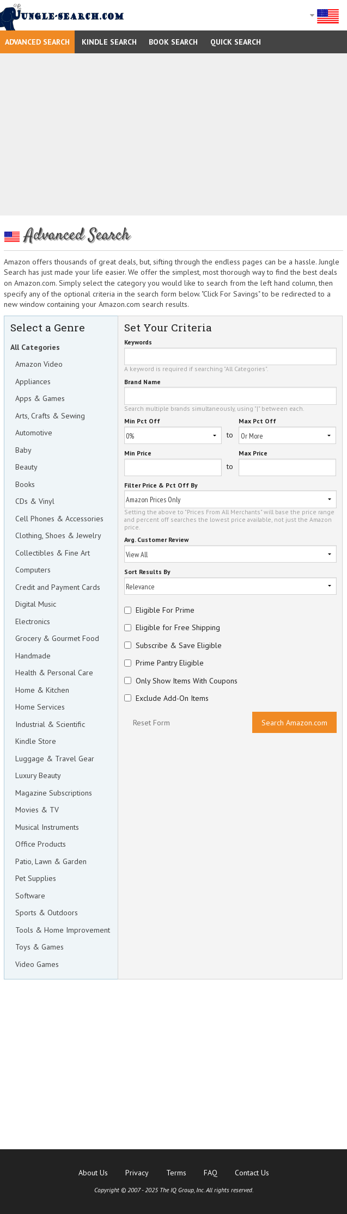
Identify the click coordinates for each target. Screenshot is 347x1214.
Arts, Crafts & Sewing (50, 416)
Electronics (32, 621)
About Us (93, 1173)
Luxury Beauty (38, 775)
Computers (33, 570)
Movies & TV (37, 810)
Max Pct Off (257, 421)
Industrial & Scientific (50, 724)
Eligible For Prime (165, 610)
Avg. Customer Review (156, 540)
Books (25, 484)
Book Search (173, 42)
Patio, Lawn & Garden (51, 861)
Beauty (26, 467)
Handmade (33, 656)
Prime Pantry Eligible (170, 663)
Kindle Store (35, 741)
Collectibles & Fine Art (52, 553)
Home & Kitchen (42, 690)
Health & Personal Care (54, 672)
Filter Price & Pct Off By (161, 485)
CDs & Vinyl (34, 501)
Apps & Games (40, 398)
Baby (23, 450)
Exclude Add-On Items (172, 698)
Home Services (40, 707)
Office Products (40, 844)
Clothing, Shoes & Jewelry (58, 535)
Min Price (137, 453)
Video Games (37, 964)
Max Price (253, 453)
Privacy (137, 1173)
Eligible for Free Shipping (178, 627)
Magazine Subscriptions (53, 793)
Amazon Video (39, 364)
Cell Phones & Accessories (59, 518)
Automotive (33, 432)
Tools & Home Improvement (62, 930)
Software (30, 896)
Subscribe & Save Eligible (179, 645)
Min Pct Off (142, 421)
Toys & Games (39, 947)
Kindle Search (109, 42)
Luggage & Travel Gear (54, 758)
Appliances (33, 381)
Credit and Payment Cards (57, 587)
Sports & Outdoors (46, 912)
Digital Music (35, 604)
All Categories (35, 347)
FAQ (210, 1173)
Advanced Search (37, 42)
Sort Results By (147, 572)
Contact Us (252, 1173)
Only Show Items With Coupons (187, 681)
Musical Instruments (47, 827)
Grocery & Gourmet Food (57, 638)
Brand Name (142, 382)
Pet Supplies (35, 878)
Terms (176, 1173)
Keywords (138, 342)
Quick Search (235, 42)
